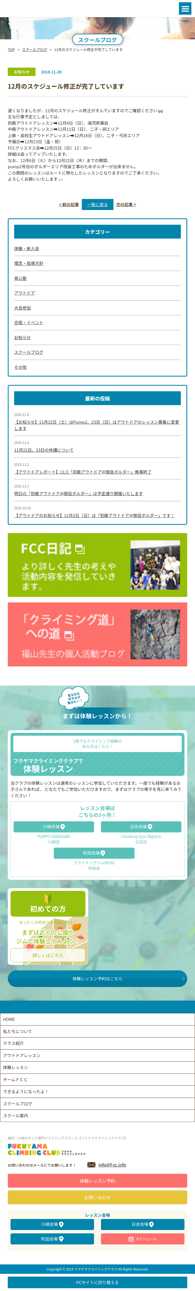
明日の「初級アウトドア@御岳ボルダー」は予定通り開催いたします (78, 493)
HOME (9, 1019)
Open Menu (185, 8)
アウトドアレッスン (21, 1055)
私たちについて (17, 1031)
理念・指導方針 (28, 263)
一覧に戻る (97, 204)
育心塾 (20, 278)
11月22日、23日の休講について (44, 450)
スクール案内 (15, 1115)
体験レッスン (15, 1067)
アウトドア (24, 293)
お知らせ (22, 337)
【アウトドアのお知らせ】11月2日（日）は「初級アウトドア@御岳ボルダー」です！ (94, 515)
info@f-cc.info (112, 1165)
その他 (20, 367)
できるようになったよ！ (26, 1091)
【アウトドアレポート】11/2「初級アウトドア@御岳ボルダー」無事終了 (82, 472)
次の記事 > (126, 204)
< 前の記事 (69, 204)
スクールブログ (34, 49)
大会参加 (22, 308)
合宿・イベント (28, 322)
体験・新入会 (26, 248)
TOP (11, 49)
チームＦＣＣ (15, 1079)
